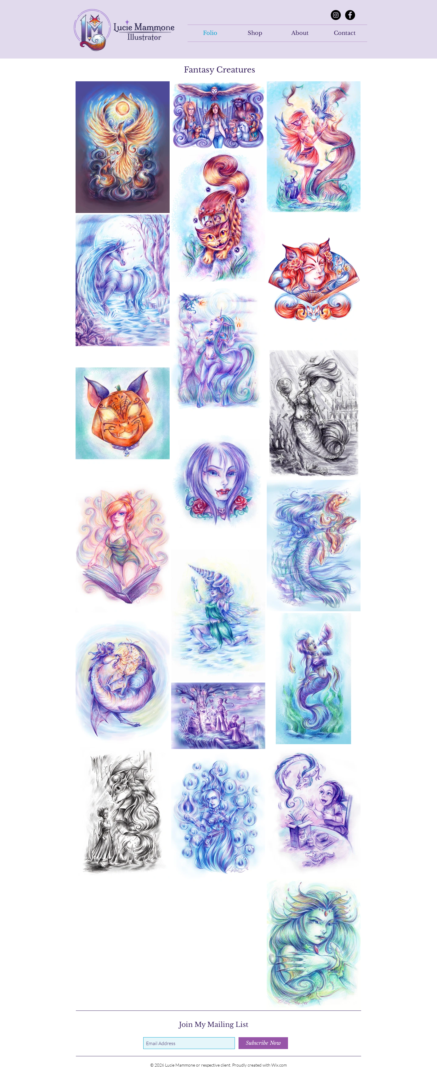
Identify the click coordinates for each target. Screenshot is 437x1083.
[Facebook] (350, 15)
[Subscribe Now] (263, 1043)
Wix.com (279, 1065)
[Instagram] (336, 15)
